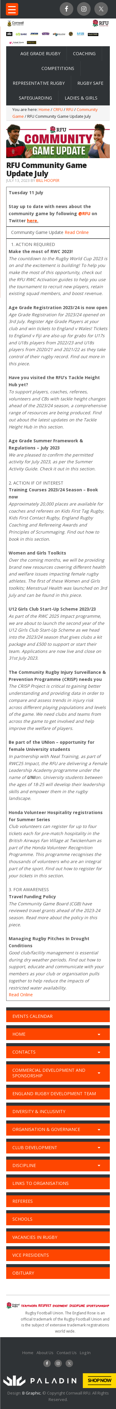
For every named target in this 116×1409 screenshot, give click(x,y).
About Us (45, 1352)
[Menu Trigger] (12, 9)
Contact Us (67, 1352)
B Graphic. (32, 1393)
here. (32, 220)
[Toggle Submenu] (99, 1034)
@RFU (84, 213)
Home (27, 1352)
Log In (85, 1352)
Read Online (77, 232)
